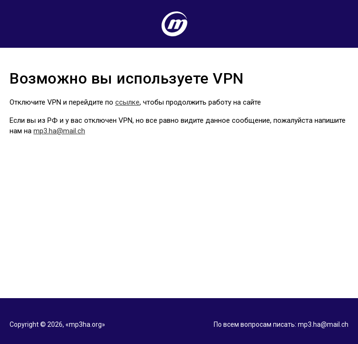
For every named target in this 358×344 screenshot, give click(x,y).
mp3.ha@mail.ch (59, 131)
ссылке (127, 102)
